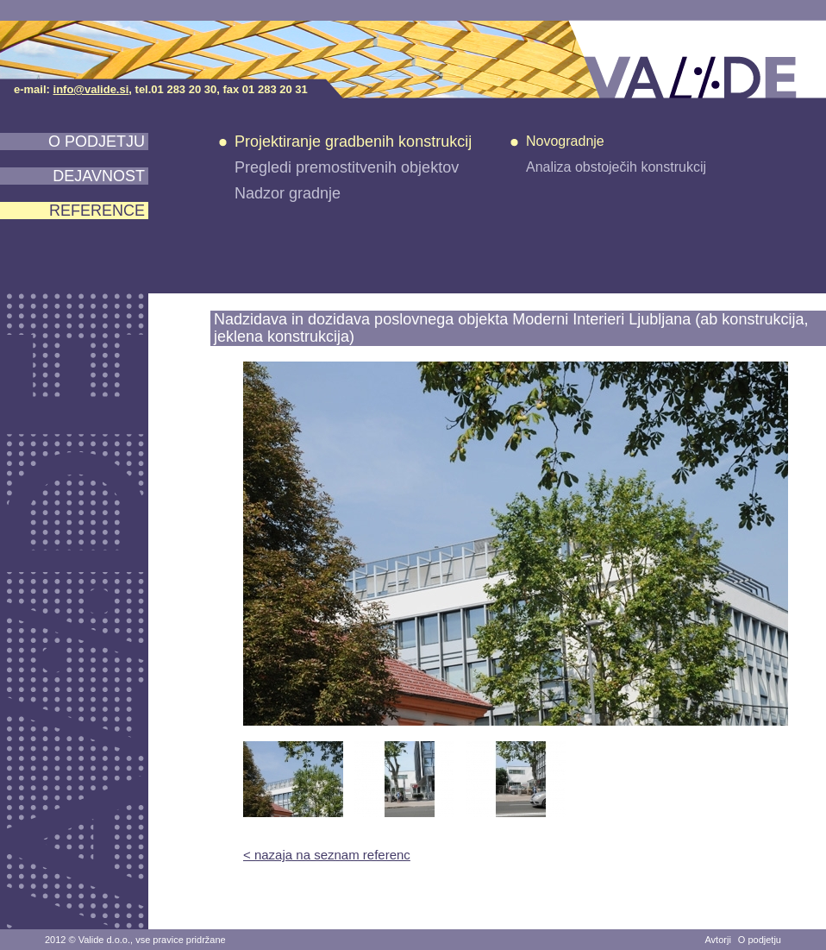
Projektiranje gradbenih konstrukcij (353, 141)
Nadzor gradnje (288, 193)
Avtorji (717, 939)
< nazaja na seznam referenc (326, 854)
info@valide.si (91, 89)
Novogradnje (565, 141)
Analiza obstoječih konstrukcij (616, 167)
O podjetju (96, 141)
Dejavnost (99, 176)
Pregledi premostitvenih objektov (347, 167)
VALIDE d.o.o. (697, 59)
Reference (97, 210)
